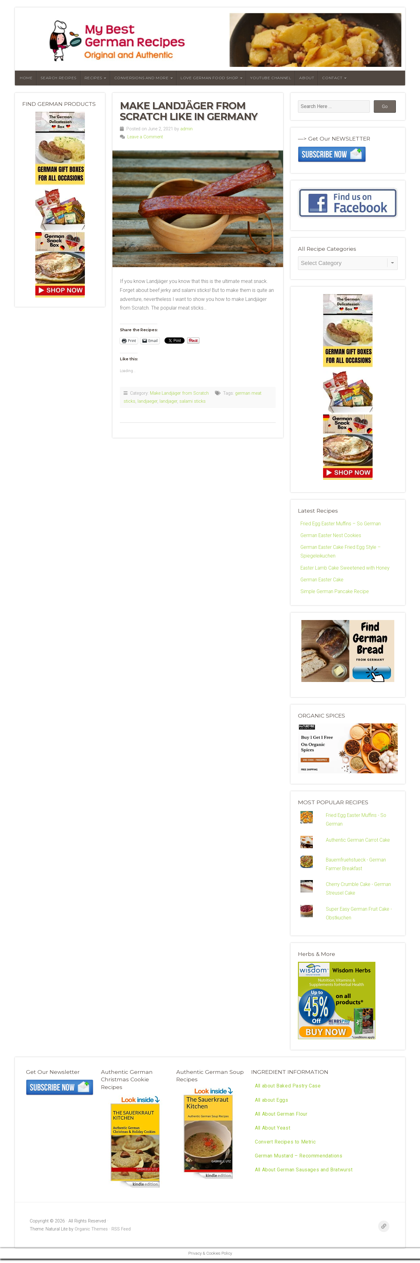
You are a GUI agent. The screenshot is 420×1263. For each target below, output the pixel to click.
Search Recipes (58, 78)
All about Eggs (272, 1105)
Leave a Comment (145, 137)
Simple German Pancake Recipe (335, 593)
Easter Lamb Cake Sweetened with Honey (346, 569)
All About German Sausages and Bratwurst (304, 1176)
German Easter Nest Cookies (332, 536)
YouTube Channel (270, 78)
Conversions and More (141, 78)
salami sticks (192, 401)
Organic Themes (91, 1233)
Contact (332, 78)
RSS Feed (121, 1233)
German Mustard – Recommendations (299, 1162)
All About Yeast (273, 1133)
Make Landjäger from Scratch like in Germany (188, 111)
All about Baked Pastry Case (288, 1091)
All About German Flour (281, 1119)
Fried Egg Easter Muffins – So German (341, 524)
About (306, 78)
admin (186, 129)
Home (26, 78)
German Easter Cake (322, 581)
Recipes (93, 78)
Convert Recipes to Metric (285, 1148)
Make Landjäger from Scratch (179, 393)
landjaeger (147, 401)
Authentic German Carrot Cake (359, 842)
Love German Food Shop (209, 78)
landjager (168, 401)
